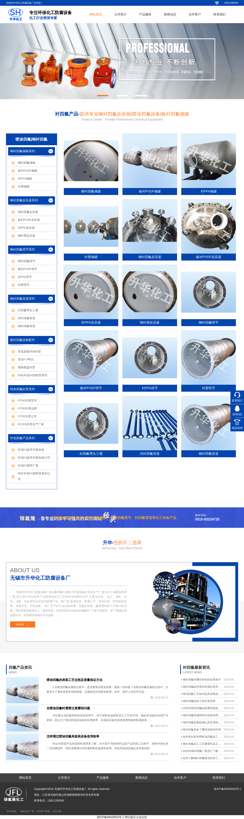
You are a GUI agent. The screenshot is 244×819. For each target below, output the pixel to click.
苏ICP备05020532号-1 (227, 788)
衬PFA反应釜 (26, 227)
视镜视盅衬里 (26, 367)
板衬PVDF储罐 (27, 170)
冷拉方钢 (56, 811)
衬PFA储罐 (25, 178)
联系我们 (219, 14)
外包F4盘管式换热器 (31, 449)
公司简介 (120, 14)
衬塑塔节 (23, 284)
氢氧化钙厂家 (27, 811)
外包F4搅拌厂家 (28, 465)
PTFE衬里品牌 (27, 408)
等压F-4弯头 (26, 359)
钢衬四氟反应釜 (28, 211)
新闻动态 (170, 14)
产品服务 (145, 14)
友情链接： (12, 811)
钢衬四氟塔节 (26, 261)
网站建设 (130, 817)
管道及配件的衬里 (29, 351)
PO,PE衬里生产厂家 (31, 424)
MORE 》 (22, 624)
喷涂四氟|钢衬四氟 (31, 139)
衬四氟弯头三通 (28, 310)
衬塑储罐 (23, 186)
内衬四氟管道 (26, 318)
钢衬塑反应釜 (26, 235)
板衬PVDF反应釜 (29, 219)
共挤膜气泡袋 (43, 811)
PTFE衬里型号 (27, 400)
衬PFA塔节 (25, 276)
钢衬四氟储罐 (26, 162)
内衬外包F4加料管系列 (32, 375)
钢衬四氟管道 (26, 326)
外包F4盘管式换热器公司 (34, 457)
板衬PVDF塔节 (27, 269)
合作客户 (195, 14)
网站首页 (96, 14)
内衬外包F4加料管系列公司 (34, 476)
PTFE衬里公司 (27, 416)
